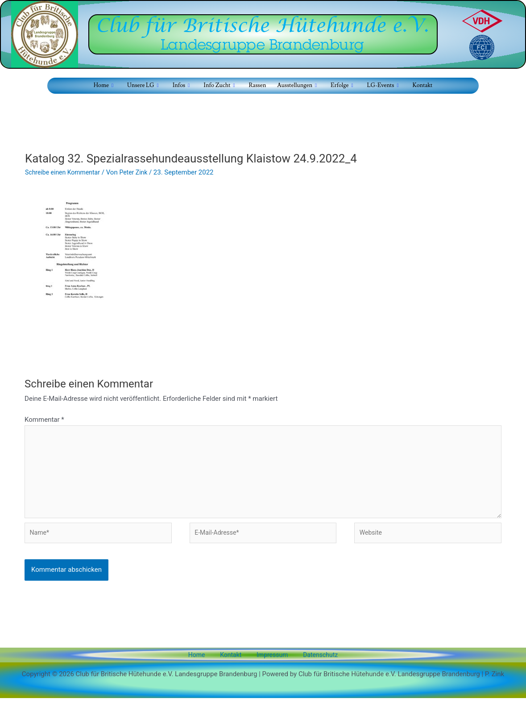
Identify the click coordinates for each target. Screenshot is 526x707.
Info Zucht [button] (218, 85)
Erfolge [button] (340, 85)
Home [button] (106, 85)
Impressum (268, 663)
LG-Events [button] (380, 85)
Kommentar (44, 420)
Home (206, 663)
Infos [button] (181, 85)
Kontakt (419, 85)
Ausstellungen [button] (295, 85)
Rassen (256, 85)
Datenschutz (310, 663)
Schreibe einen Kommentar (65, 172)
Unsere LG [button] (144, 85)
